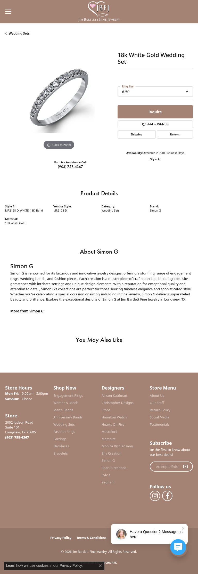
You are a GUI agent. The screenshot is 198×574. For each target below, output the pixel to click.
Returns (175, 134)
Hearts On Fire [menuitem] (113, 424)
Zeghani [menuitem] (108, 482)
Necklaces (61, 446)
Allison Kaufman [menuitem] (114, 395)
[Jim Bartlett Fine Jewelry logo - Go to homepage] (99, 11)
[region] (58, 97)
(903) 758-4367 (70, 166)
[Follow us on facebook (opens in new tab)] (167, 496)
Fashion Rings (64, 431)
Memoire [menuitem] (109, 438)
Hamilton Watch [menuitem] (114, 417)
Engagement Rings (68, 395)
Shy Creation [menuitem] (111, 453)
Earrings (60, 438)
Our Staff (157, 402)
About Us (157, 395)
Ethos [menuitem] (106, 410)
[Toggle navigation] (7, 11)
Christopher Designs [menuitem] (118, 402)
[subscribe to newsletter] (185, 466)
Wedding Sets (19, 33)
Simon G (155, 210)
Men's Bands (63, 410)
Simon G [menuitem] (108, 460)
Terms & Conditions (91, 538)
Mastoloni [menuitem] (109, 431)
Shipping (136, 134)
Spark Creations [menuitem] (114, 467)
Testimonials (159, 424)
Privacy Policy (60, 538)
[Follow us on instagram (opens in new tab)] (155, 496)
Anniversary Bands (68, 417)
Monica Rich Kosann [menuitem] (117, 446)
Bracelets (60, 453)
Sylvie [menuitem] (106, 475)
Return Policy (160, 410)
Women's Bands (65, 402)
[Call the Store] (17, 437)
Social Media (159, 417)
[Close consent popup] (100, 565)
